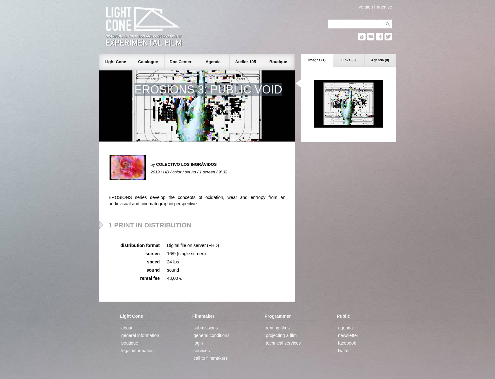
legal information (137, 350)
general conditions (212, 335)
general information (140, 335)
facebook (347, 343)
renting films (277, 327)
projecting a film (281, 335)
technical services (283, 343)
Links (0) (348, 60)
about (126, 327)
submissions (206, 327)
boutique (129, 343)
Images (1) (316, 60)
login (198, 343)
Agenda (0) (380, 60)
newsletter (348, 335)
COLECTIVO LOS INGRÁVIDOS (186, 164)
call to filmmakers (211, 358)
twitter (344, 350)
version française (375, 6)
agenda (345, 327)
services (202, 350)
